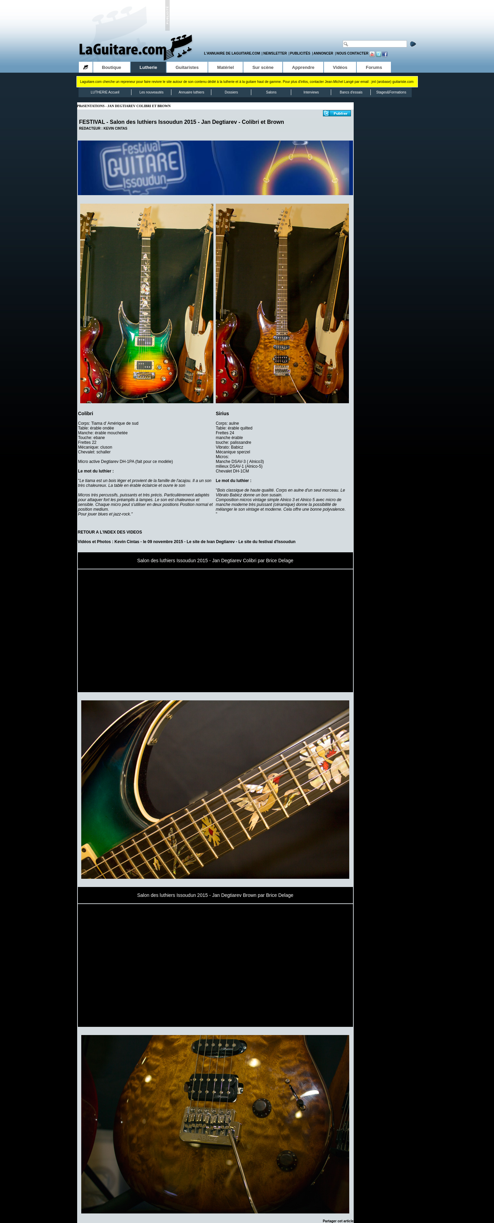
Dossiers (231, 92)
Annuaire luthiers (191, 92)
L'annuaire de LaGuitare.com (232, 53)
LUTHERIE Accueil (105, 92)
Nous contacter (352, 53)
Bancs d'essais (351, 92)
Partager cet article (338, 1221)
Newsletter (275, 53)
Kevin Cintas (126, 541)
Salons (271, 92)
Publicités (300, 53)
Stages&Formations (391, 92)
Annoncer (323, 53)
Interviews (311, 92)
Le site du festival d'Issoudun (267, 541)
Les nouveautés (151, 92)
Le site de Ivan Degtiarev (211, 541)
